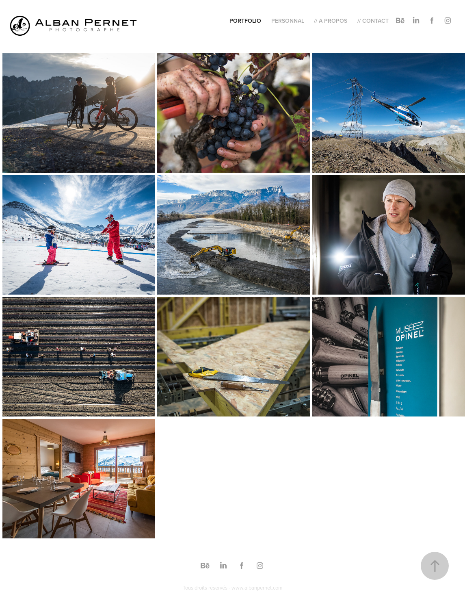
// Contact (373, 21)
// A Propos (330, 21)
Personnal (287, 21)
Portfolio (245, 21)
